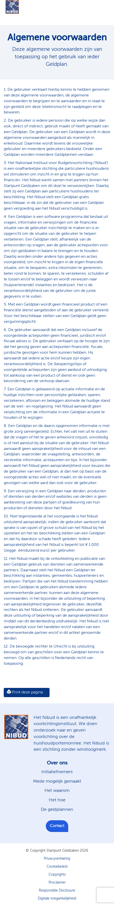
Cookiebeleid (57, 866)
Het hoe (57, 800)
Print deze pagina (25, 692)
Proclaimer (57, 882)
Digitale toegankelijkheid (57, 898)
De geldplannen (57, 809)
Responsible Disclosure (57, 890)
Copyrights (57, 874)
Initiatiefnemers (57, 772)
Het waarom (57, 790)
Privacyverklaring (57, 858)
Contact (57, 826)
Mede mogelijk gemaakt (57, 781)
